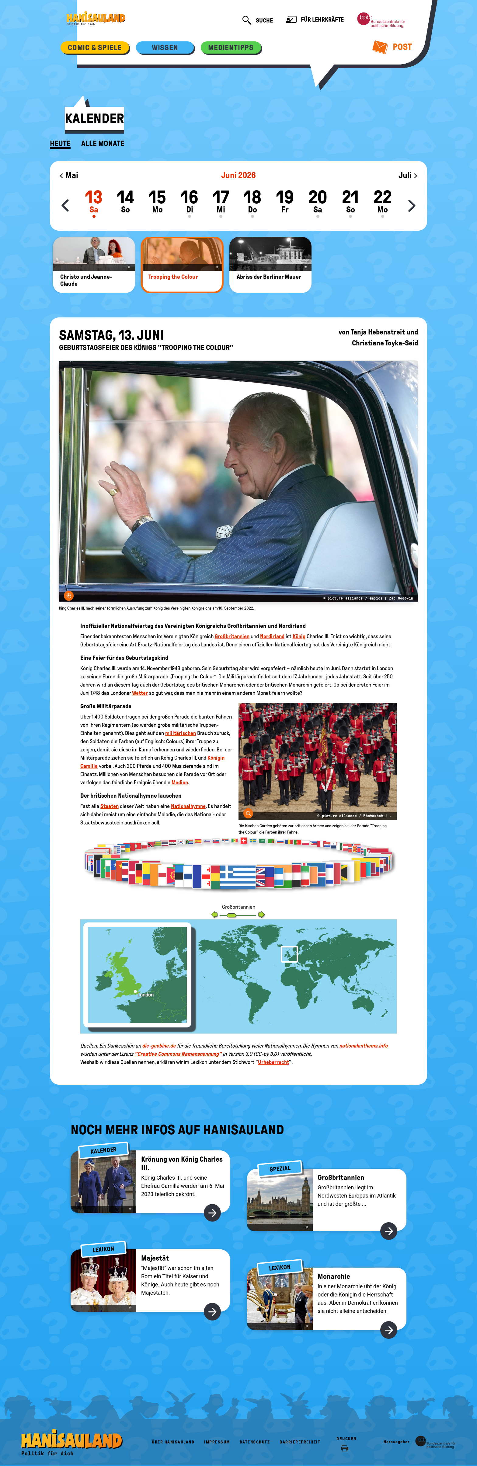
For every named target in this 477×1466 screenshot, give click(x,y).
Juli (408, 175)
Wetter (140, 693)
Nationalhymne (188, 806)
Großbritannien (232, 636)
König (299, 636)
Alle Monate (102, 144)
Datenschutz (255, 1442)
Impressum (217, 1442)
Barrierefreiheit (300, 1442)
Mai (68, 175)
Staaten (109, 806)
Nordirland (272, 636)
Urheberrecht (273, 1062)
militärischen (180, 733)
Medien (180, 782)
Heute (60, 144)
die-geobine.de (159, 1046)
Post (392, 46)
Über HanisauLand (173, 1442)
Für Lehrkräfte (315, 20)
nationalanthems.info (363, 1046)
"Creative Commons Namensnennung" (178, 1054)
